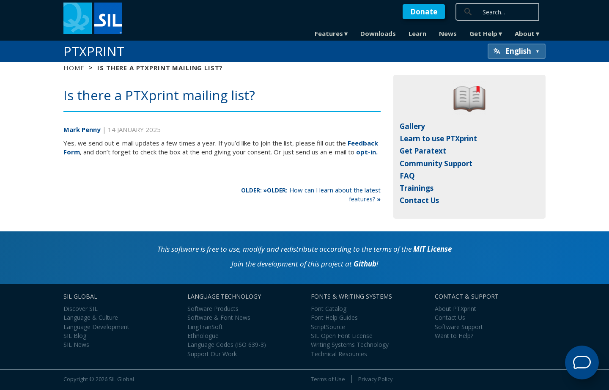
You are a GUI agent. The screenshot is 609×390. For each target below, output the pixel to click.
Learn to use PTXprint (438, 138)
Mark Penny (82, 129)
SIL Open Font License (342, 336)
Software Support (459, 327)
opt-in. (367, 152)
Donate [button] (423, 11)
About (525, 33)
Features (329, 33)
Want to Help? (454, 336)
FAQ (407, 176)
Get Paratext (423, 151)
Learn (417, 33)
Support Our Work (212, 354)
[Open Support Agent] (582, 362)
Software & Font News (218, 317)
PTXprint (93, 51)
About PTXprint (455, 309)
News (448, 33)
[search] (521, 11)
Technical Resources (339, 354)
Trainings (416, 188)
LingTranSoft (205, 327)
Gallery (412, 126)
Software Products (213, 309)
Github (365, 264)
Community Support (436, 163)
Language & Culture (90, 317)
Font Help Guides (334, 317)
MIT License (432, 249)
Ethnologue (203, 336)
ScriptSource (328, 327)
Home (73, 67)
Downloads (378, 33)
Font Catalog (328, 309)
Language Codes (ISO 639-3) (226, 345)
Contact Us (419, 200)
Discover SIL (80, 309)
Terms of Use (328, 379)
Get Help (483, 33)
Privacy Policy (375, 379)
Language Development (96, 327)
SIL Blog (74, 336)
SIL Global (121, 379)
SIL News (76, 345)
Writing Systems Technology (350, 345)
